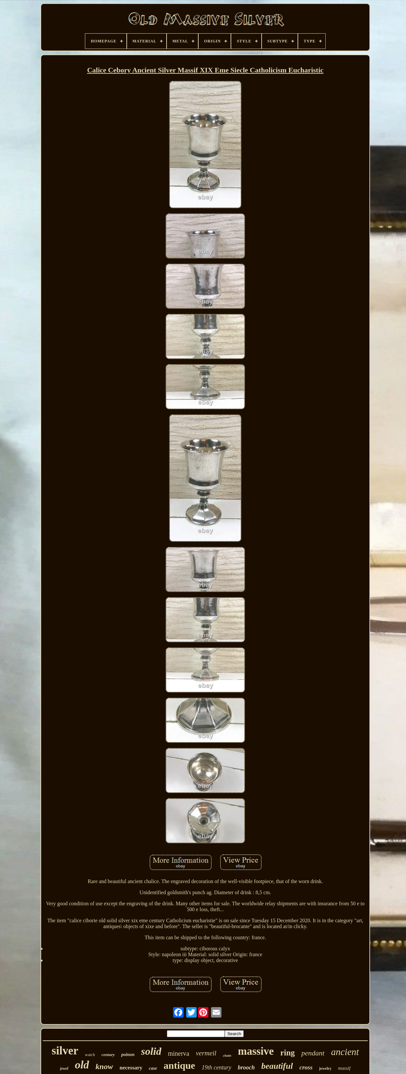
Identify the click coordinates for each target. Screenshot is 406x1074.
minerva (178, 1053)
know (104, 1066)
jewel (64, 1068)
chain (227, 1055)
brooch (246, 1067)
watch (90, 1054)
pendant (313, 1053)
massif (344, 1068)
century (108, 1054)
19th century (216, 1067)
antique (179, 1065)
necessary (131, 1068)
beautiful (277, 1066)
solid (151, 1051)
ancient (345, 1052)
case (153, 1068)
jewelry (325, 1068)
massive (256, 1051)
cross (306, 1067)
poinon (127, 1054)
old (82, 1065)
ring (287, 1052)
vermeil (206, 1053)
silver (65, 1050)
